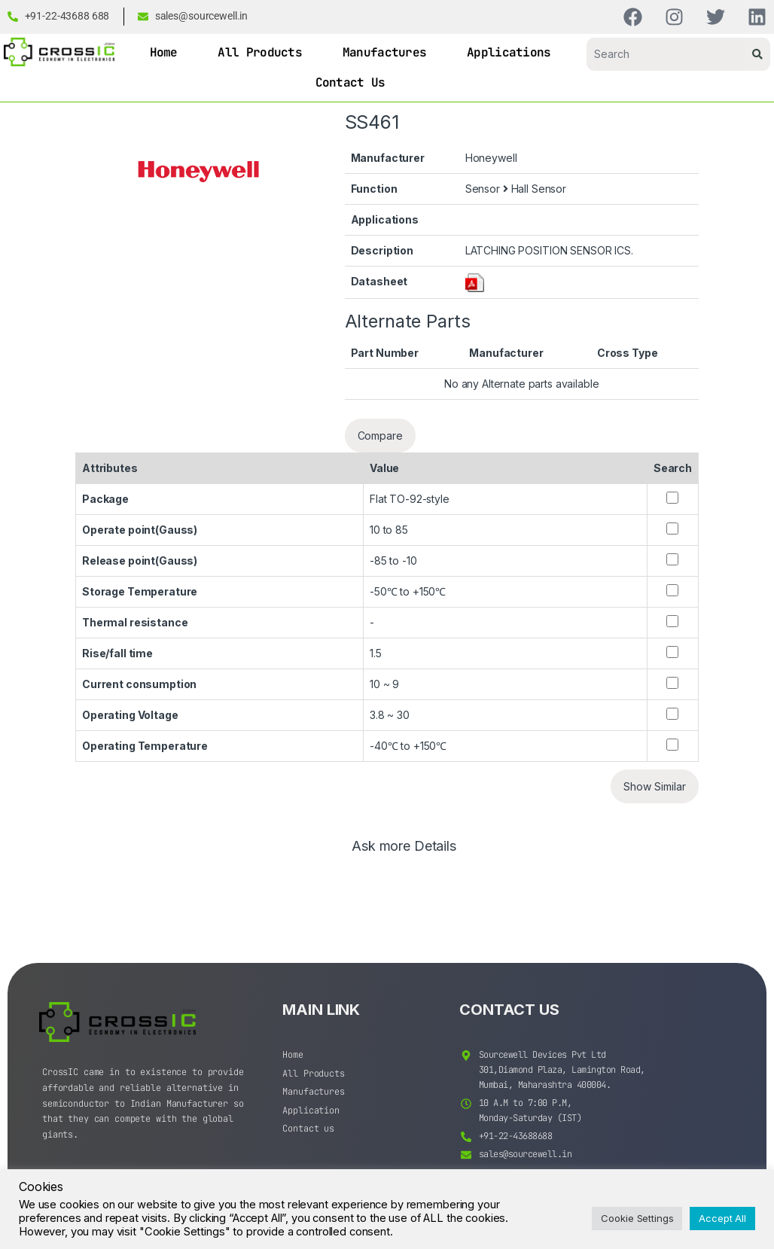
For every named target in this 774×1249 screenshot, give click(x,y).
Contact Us (350, 82)
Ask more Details (404, 846)
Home (164, 52)
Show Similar (654, 786)
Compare (380, 435)
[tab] (404, 853)
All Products (260, 52)
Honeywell (491, 157)
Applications (509, 52)
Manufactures (385, 52)
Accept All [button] (722, 1218)
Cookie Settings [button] (637, 1218)
